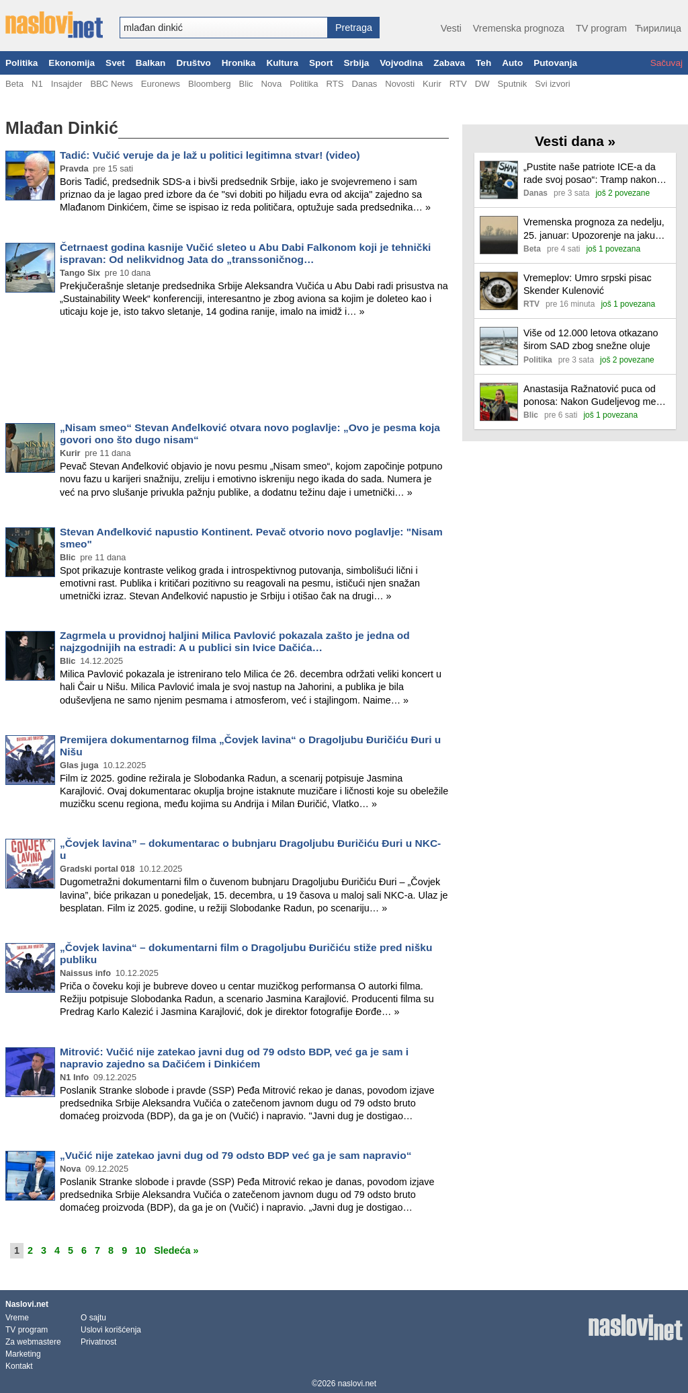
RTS (334, 84)
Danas (364, 84)
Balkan (151, 63)
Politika (21, 63)
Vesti (451, 28)
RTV (458, 84)
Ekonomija (71, 63)
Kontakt (19, 1366)
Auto (512, 63)
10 (140, 1250)
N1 (37, 84)
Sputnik (512, 84)
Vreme (17, 1317)
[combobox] (224, 27)
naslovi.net (357, 1383)
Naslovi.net (26, 1304)
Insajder (67, 84)
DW (482, 84)
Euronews (160, 84)
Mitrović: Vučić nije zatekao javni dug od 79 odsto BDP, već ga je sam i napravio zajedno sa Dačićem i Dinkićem (234, 1057)
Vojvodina (401, 63)
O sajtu (93, 1317)
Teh (483, 63)
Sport (321, 63)
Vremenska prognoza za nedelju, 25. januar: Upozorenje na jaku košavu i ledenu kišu (593, 229)
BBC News (111, 84)
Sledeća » (176, 1250)
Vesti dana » (575, 141)
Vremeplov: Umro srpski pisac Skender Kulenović (587, 284)
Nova (271, 84)
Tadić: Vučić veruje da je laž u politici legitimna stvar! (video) (210, 155)
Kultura (282, 63)
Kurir (432, 84)
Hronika (239, 63)
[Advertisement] (227, 372)
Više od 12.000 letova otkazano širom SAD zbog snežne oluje (590, 339)
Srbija (356, 63)
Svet (115, 63)
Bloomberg (209, 84)
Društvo (193, 63)
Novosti (400, 84)
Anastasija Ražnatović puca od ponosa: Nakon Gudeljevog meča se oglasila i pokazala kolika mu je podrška (596, 395)
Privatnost (98, 1342)
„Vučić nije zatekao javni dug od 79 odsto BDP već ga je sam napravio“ (235, 1155)
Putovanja (555, 63)
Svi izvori (552, 84)
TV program (601, 28)
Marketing (23, 1354)
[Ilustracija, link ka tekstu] (499, 181)
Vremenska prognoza (518, 28)
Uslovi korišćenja (111, 1329)
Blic (246, 84)
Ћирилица (658, 28)
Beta (14, 84)
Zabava (449, 63)
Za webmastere (33, 1342)
